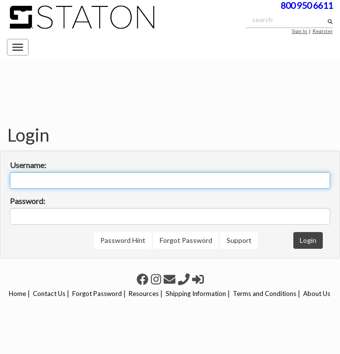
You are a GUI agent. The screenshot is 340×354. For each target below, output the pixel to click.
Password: (27, 201)
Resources (144, 293)
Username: (28, 165)
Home (17, 293)
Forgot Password (186, 240)
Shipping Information (196, 293)
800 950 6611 (307, 5)
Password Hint (122, 240)
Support (239, 240)
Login (308, 240)
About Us (316, 293)
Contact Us (49, 293)
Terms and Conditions (264, 293)
